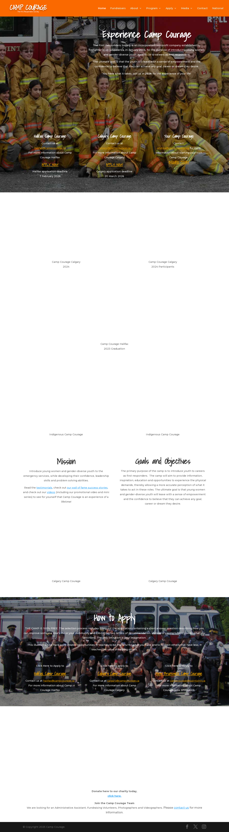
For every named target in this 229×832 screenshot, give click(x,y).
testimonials (44, 487)
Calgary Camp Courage (114, 673)
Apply (169, 8)
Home (102, 8)
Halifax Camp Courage (50, 673)
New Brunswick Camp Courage (179, 673)
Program (152, 8)
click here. (114, 796)
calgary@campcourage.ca (114, 148)
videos (51, 492)
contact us (181, 807)
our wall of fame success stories (87, 487)
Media (185, 8)
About (134, 8)
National (217, 8)
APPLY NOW (50, 165)
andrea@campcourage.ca (173, 148)
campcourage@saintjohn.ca (187, 680)
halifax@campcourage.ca (50, 148)
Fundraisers (118, 8)
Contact (202, 8)
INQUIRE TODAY (179, 162)
